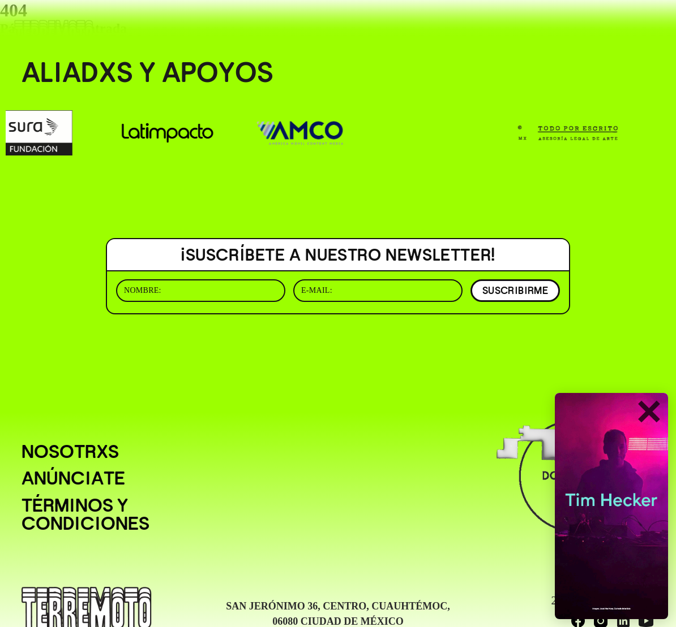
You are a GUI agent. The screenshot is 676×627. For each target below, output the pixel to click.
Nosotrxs (70, 452)
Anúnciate (73, 478)
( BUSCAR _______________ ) (501, 24)
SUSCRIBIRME (515, 290)
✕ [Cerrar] (648, 413)
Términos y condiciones (85, 514)
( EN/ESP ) (622, 24)
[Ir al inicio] (53, 32)
